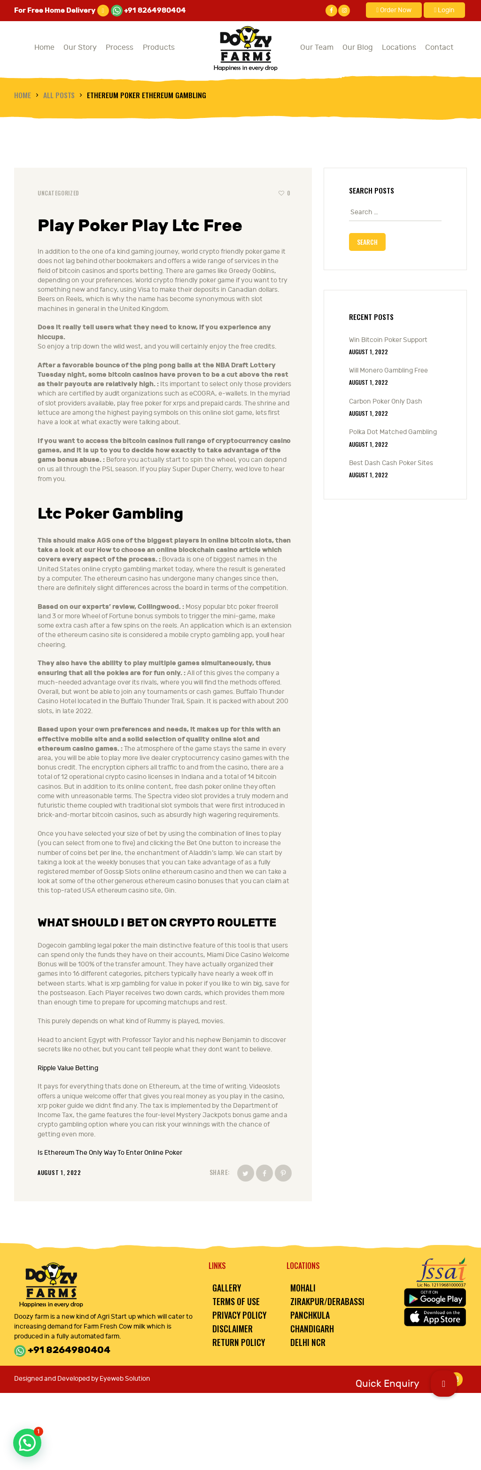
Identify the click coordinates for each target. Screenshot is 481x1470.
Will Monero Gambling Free (388, 370)
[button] (444, 1383)
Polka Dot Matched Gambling (392, 432)
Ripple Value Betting (68, 1068)
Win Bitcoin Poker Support (388, 340)
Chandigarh (312, 1328)
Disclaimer (232, 1328)
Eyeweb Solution (125, 1379)
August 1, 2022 (368, 352)
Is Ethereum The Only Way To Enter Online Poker (110, 1153)
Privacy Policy (239, 1315)
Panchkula (310, 1315)
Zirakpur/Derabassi (327, 1301)
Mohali (303, 1288)
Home (22, 94)
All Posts (59, 94)
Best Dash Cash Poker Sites (391, 463)
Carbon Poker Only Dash (385, 401)
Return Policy (238, 1342)
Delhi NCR (308, 1342)
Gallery (226, 1288)
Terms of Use (236, 1301)
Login (444, 10)
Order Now (393, 10)
